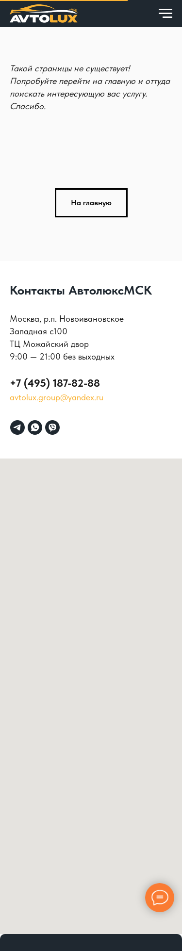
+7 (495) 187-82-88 (55, 383)
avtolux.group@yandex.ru (56, 397)
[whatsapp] (35, 427)
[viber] (52, 427)
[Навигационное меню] (165, 13)
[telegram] (17, 427)
